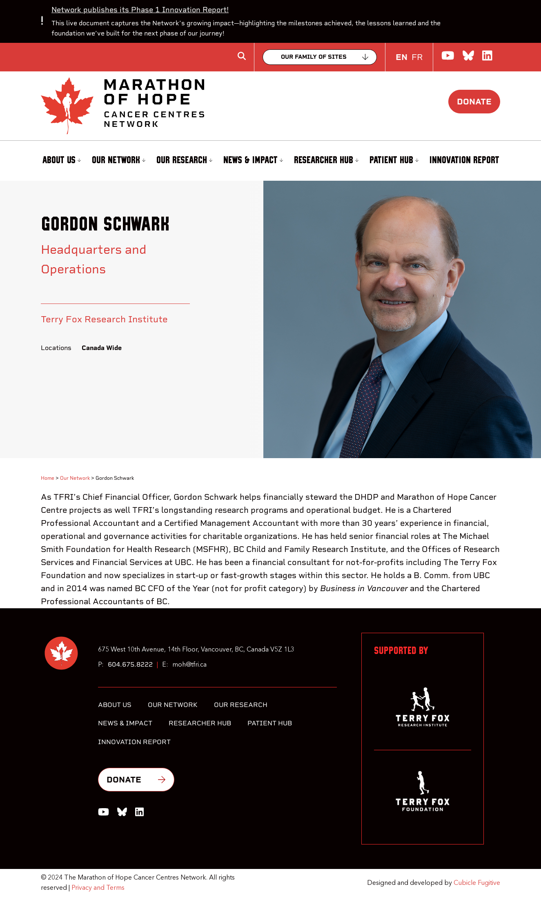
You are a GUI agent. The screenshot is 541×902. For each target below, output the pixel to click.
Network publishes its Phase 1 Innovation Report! (140, 9)
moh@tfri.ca (189, 665)
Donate (474, 101)
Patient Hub (394, 160)
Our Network (118, 160)
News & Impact (253, 160)
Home (47, 478)
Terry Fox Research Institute (104, 319)
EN (401, 57)
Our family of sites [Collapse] (314, 56)
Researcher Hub (326, 160)
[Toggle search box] (242, 56)
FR (417, 57)
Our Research (184, 160)
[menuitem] (60, 161)
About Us (61, 160)
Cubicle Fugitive (477, 883)
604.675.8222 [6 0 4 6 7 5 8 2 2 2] (130, 664)
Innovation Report (464, 160)
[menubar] (270, 161)
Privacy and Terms (98, 888)
